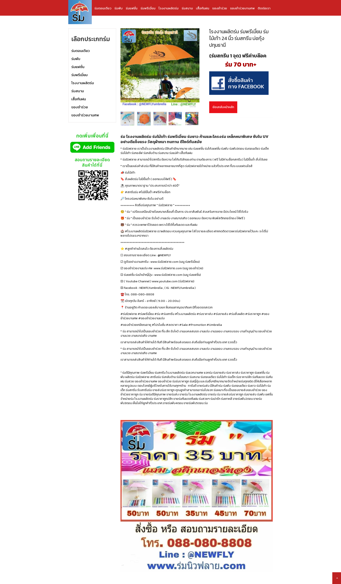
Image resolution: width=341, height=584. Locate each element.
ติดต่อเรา (264, 8)
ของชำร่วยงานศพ (242, 8)
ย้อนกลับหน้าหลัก (223, 107)
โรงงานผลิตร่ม (169, 8)
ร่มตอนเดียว (102, 8)
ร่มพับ (118, 8)
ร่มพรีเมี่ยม (147, 8)
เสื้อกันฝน (202, 8)
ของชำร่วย (219, 8)
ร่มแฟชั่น (131, 8)
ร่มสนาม (187, 8)
